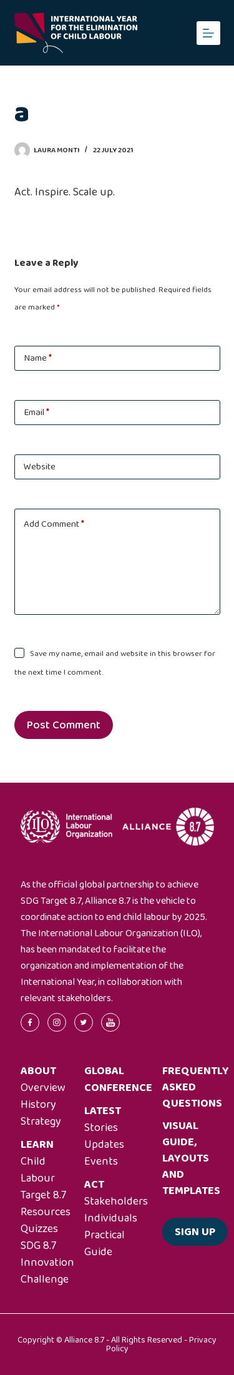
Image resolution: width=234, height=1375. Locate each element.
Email (36, 412)
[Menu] (208, 33)
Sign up (195, 1232)
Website (40, 466)
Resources (46, 1212)
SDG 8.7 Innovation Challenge (47, 1262)
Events (101, 1161)
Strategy (41, 1121)
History (38, 1104)
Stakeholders (116, 1201)
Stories (101, 1128)
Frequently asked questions (195, 1087)
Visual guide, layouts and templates (191, 1158)
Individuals (110, 1218)
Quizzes (39, 1229)
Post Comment (63, 725)
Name (38, 358)
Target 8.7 (43, 1195)
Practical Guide (104, 1243)
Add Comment (54, 524)
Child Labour (38, 1170)
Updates (104, 1144)
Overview (43, 1088)
